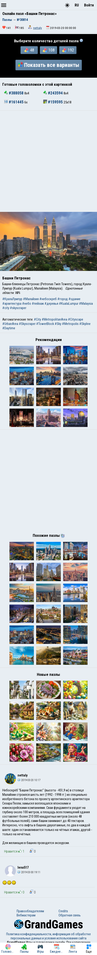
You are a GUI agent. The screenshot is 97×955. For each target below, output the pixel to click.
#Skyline (85, 324)
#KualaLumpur (68, 303)
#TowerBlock (45, 324)
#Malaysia (86, 303)
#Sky (58, 324)
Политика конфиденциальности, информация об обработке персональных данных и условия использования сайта (48, 936)
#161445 (14, 102)
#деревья (51, 303)
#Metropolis (70, 324)
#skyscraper (18, 308)
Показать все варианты (48, 65)
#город (62, 299)
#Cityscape (75, 319)
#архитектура (11, 303)
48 (29, 50)
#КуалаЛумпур (12, 299)
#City (37, 319)
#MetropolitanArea (54, 319)
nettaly (37, 28)
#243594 (53, 93)
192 (68, 50)
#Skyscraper (27, 324)
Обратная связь (70, 915)
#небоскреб (48, 299)
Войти (89, 5)
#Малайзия (31, 299)
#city (5, 308)
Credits (63, 911)
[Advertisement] (48, 161)
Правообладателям (30, 911)
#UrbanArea (10, 324)
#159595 (53, 102)
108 (49, 50)
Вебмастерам (26, 915)
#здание (74, 299)
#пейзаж (38, 303)
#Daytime (8, 328)
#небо (26, 303)
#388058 (14, 93)
